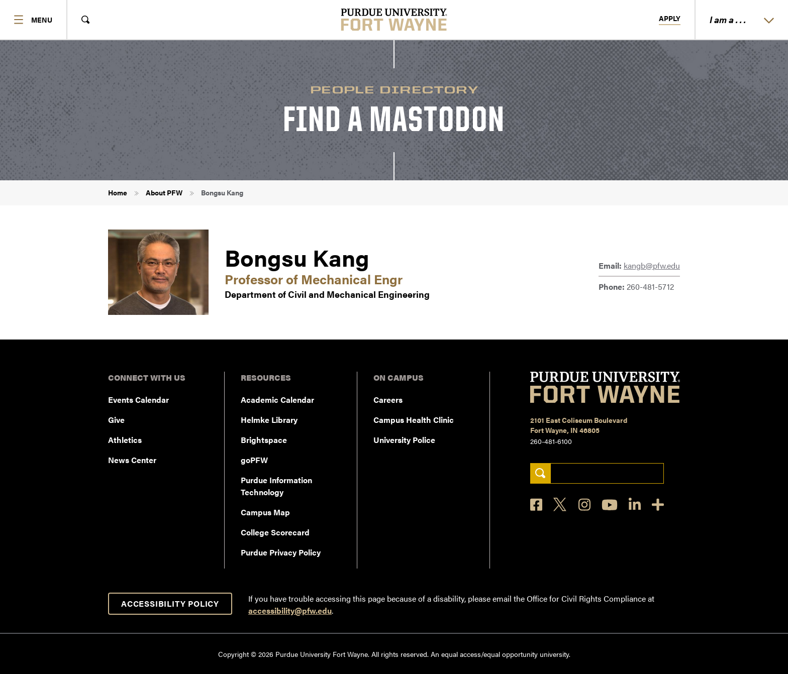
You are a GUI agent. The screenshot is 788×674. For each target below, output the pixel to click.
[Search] (540, 473)
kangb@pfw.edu (652, 265)
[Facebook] (536, 504)
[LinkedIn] (635, 504)
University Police (404, 439)
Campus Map (265, 512)
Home (117, 192)
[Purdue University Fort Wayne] (394, 20)
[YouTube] (610, 505)
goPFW (254, 460)
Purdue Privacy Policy (281, 552)
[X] (560, 505)
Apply (669, 18)
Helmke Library (269, 419)
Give (116, 419)
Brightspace (264, 439)
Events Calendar (138, 399)
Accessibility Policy (170, 603)
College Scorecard (275, 532)
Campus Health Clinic (413, 419)
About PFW (164, 192)
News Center (132, 460)
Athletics (125, 439)
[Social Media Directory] (658, 504)
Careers (388, 399)
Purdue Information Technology (276, 486)
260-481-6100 (551, 441)
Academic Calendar (277, 399)
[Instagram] (584, 504)
